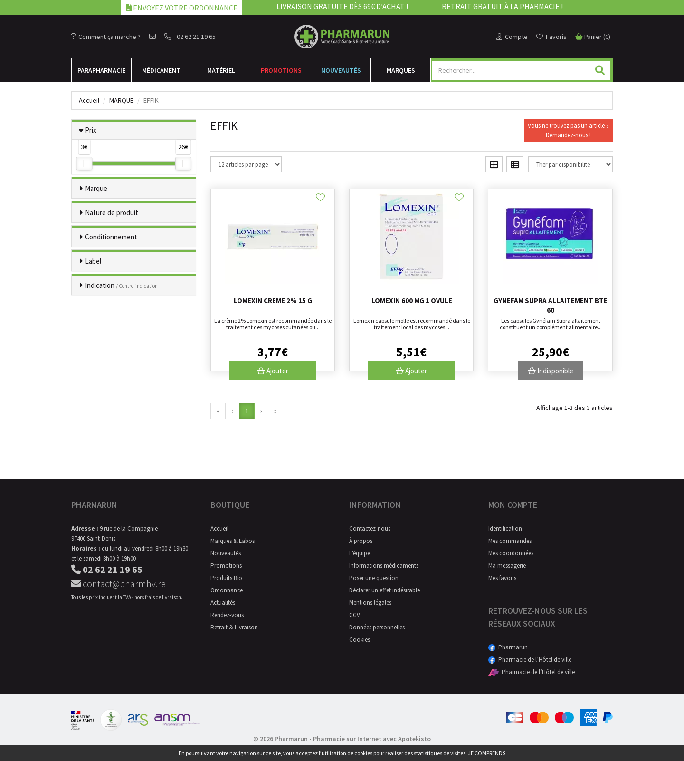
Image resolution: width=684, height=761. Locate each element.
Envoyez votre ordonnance (182, 7)
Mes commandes (510, 541)
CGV (354, 615)
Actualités (222, 603)
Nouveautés (341, 70)
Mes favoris (502, 578)
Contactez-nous (369, 528)
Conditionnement (111, 236)
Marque (121, 100)
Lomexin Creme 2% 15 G (273, 300)
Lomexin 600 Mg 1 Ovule (411, 300)
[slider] (84, 163)
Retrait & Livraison (234, 627)
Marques (401, 70)
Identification (505, 528)
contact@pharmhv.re (118, 584)
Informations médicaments (383, 565)
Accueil (89, 100)
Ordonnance (226, 590)
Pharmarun (508, 647)
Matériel (221, 70)
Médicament (161, 70)
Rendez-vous (227, 615)
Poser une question (374, 578)
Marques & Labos (232, 541)
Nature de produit (111, 212)
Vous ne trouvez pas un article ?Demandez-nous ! (568, 130)
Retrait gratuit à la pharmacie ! (502, 6)
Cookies (359, 640)
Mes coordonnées (510, 553)
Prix (90, 129)
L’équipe (359, 553)
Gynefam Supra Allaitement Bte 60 (551, 305)
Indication (121, 285)
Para (101, 70)
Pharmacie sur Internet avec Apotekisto (372, 738)
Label (93, 261)
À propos (360, 541)
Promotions (281, 70)
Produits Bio (226, 578)
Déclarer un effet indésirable (384, 590)
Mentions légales (370, 603)
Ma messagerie (507, 565)
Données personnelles (377, 627)
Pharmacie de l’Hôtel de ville (529, 660)
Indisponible (550, 370)
